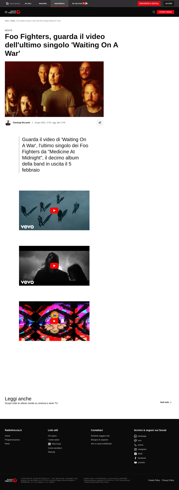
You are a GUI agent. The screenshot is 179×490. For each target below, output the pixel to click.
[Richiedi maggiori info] (100, 436)
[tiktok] (138, 453)
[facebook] (140, 458)
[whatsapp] (140, 436)
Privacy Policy (168, 480)
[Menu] (6, 12)
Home (7, 21)
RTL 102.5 (28, 3)
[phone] (138, 444)
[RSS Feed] (54, 444)
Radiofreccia (60, 3)
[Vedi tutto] (166, 402)
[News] (7, 444)
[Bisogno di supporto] (99, 440)
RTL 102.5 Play (80, 3)
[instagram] (140, 449)
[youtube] (139, 462)
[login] (165, 12)
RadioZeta (43, 3)
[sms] (137, 440)
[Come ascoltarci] (55, 448)
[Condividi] (99, 122)
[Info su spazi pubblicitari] (101, 444)
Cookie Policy (154, 480)
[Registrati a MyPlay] (149, 3)
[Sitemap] (51, 452)
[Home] (14, 12)
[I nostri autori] (53, 440)
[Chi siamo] (52, 436)
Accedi (168, 3)
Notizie (13, 21)
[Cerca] (153, 11)
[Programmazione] (12, 440)
